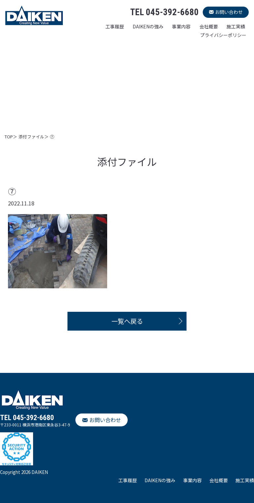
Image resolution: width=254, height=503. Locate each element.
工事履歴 (115, 26)
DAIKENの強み (148, 26)
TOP (9, 136)
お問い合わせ (229, 12)
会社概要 (208, 26)
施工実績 (236, 26)
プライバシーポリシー (223, 35)
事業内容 (181, 26)
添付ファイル (31, 136)
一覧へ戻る (127, 321)
